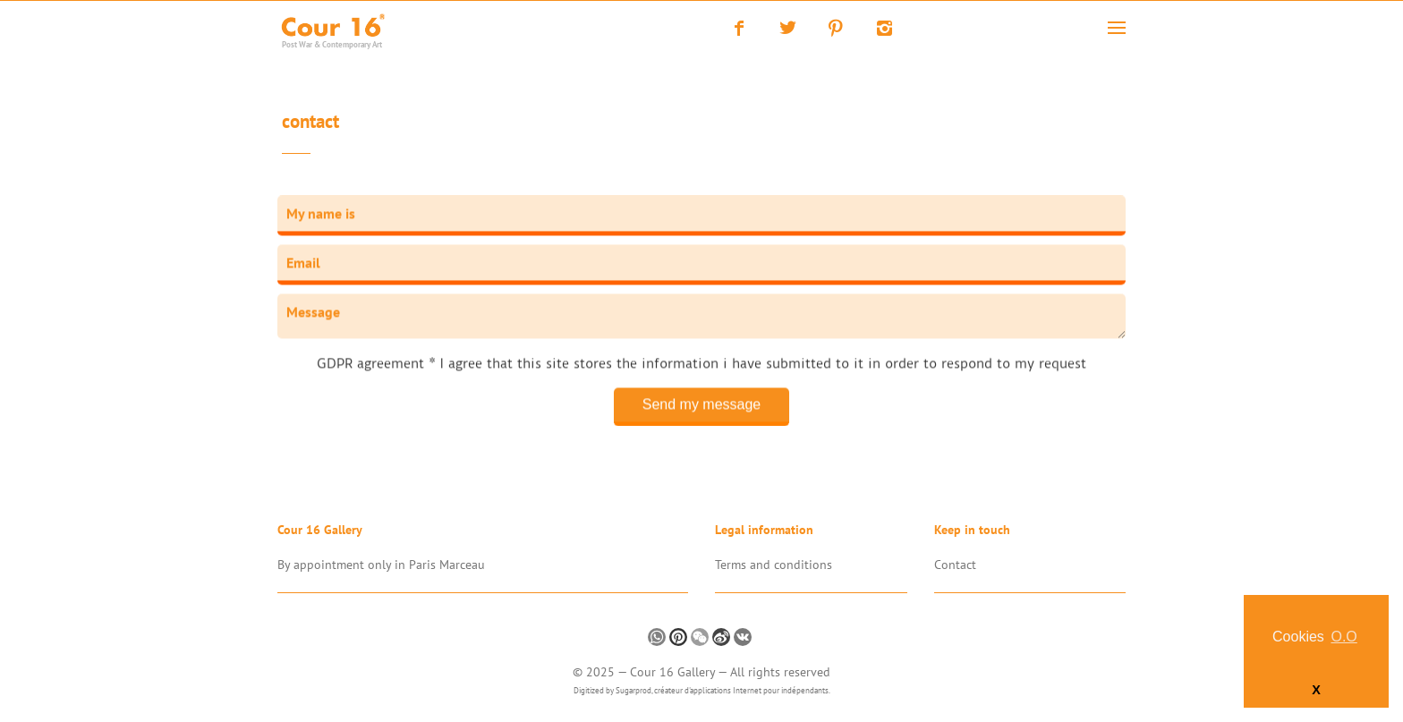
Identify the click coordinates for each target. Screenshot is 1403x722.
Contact (310, 124)
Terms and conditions (773, 564)
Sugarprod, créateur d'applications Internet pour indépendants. (723, 690)
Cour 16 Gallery (674, 672)
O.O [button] (1343, 636)
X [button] (1316, 690)
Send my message (701, 404)
